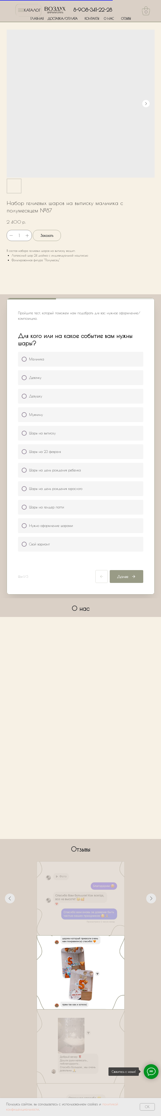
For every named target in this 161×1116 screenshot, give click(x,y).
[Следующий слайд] (151, 898)
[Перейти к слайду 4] (81, 943)
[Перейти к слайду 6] (89, 943)
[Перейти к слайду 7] (94, 943)
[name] (80, 994)
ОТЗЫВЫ (126, 18)
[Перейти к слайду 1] (67, 943)
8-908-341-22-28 (92, 10)
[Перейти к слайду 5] (85, 943)
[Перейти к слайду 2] (72, 943)
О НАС (109, 18)
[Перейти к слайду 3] (76, 943)
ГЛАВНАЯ (37, 18)
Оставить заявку (80, 1057)
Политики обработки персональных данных (84, 1041)
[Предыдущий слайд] (10, 898)
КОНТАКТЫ (92, 18)
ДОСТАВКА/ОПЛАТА (63, 18)
